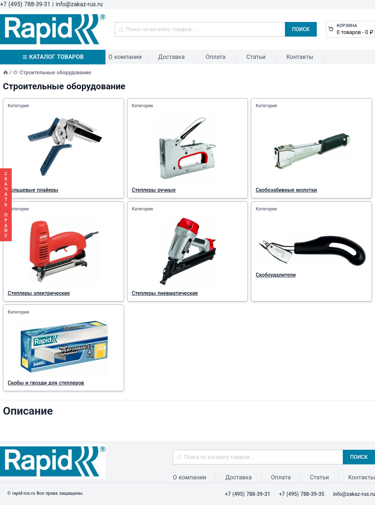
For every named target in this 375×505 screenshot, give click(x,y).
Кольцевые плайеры (33, 190)
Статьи (256, 56)
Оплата (215, 56)
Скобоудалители (276, 275)
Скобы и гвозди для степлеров (46, 383)
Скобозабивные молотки (286, 190)
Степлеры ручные (154, 190)
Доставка (171, 56)
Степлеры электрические (39, 293)
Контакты (299, 56)
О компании (125, 56)
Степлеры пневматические (165, 293)
